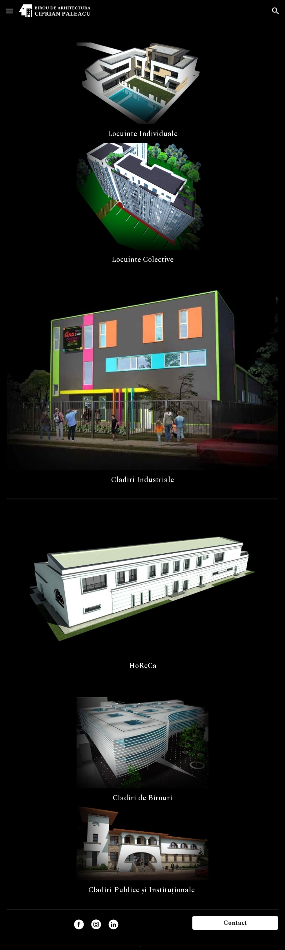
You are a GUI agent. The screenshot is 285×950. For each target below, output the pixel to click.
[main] (142, 133)
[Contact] (235, 923)
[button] (9, 11)
